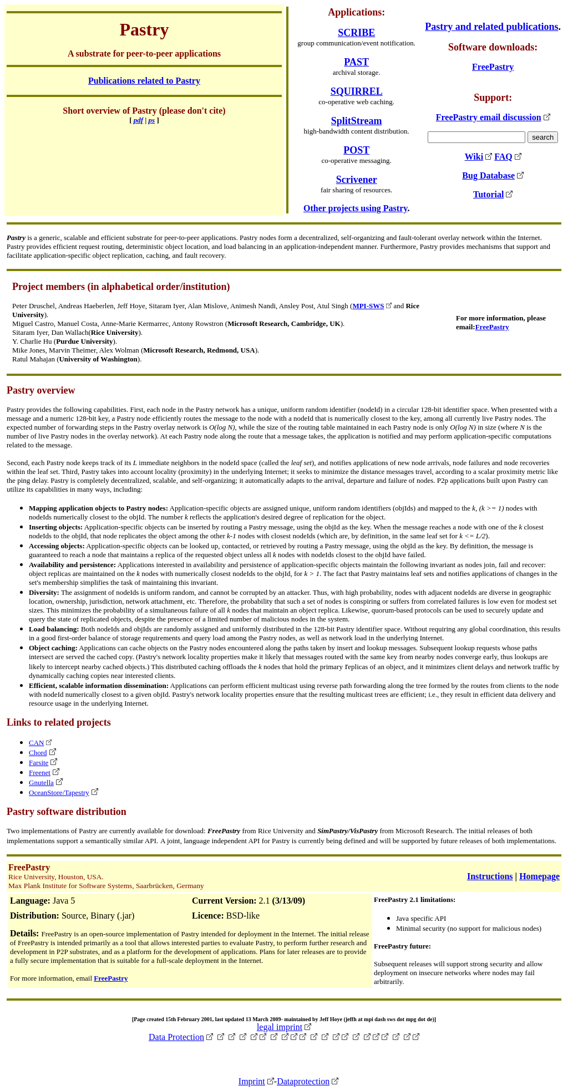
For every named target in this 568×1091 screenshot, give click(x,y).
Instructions (490, 876)
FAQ (503, 156)
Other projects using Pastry (355, 208)
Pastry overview (41, 390)
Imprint (252, 1081)
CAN (36, 742)
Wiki (474, 156)
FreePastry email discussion (488, 117)
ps (152, 120)
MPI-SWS (368, 306)
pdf (138, 120)
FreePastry (493, 67)
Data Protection (176, 1037)
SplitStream (356, 120)
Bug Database (488, 175)
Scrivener (356, 179)
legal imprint (279, 1027)
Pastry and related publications (491, 26)
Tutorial (488, 194)
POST (356, 150)
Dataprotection (303, 1081)
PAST (356, 62)
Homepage (539, 876)
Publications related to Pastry (144, 80)
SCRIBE (356, 32)
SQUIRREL (357, 91)
